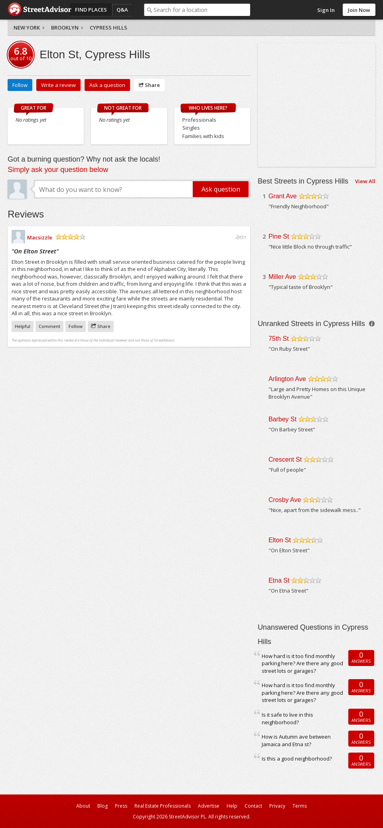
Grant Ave (282, 196)
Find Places (91, 9)
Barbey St (282, 419)
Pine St (278, 236)
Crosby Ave (284, 499)
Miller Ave (282, 276)
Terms (299, 805)
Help (232, 805)
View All (365, 181)
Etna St (278, 580)
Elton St (279, 540)
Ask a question (107, 85)
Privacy (277, 805)
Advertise (208, 805)
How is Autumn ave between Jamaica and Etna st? (296, 740)
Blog (102, 805)
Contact (253, 805)
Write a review (58, 85)
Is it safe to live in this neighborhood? (287, 718)
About (83, 805)
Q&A (122, 9)
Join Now (359, 10)
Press (121, 805)
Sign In (326, 10)
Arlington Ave (287, 378)
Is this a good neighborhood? (297, 758)
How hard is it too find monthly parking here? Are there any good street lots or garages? (302, 663)
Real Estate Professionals (162, 805)
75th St (278, 338)
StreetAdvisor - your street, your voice (39, 9)
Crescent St (285, 459)
